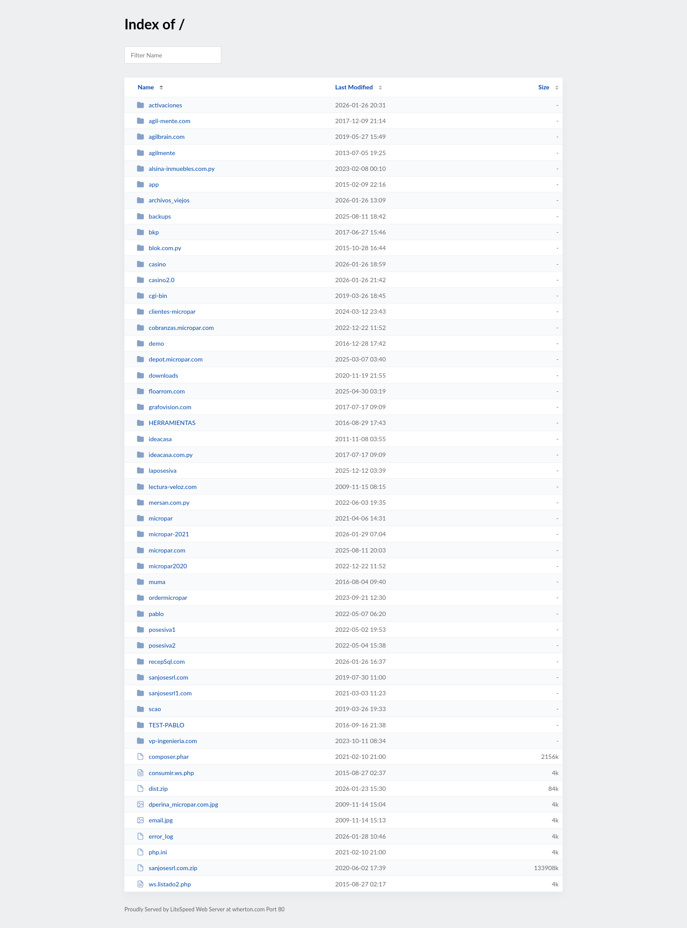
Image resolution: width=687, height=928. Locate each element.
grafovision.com (164, 407)
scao (149, 708)
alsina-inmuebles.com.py (176, 168)
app (148, 184)
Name (146, 87)
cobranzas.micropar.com (175, 327)
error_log (155, 836)
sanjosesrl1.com (164, 693)
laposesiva (157, 470)
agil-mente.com (163, 120)
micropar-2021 (163, 534)
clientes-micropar (166, 311)
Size (543, 87)
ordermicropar (162, 597)
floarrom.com (161, 391)
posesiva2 (156, 645)
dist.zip (152, 788)
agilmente (156, 152)
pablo (150, 613)
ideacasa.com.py (165, 454)
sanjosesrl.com (162, 677)
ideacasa (154, 439)
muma (151, 581)
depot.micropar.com (169, 359)
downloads (157, 375)
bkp (148, 232)
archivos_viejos (163, 200)
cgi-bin (152, 295)
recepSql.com (161, 661)
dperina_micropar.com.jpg (177, 804)
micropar (155, 518)
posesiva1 (156, 629)
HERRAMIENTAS (166, 422)
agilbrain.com (160, 136)
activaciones (159, 105)
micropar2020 (162, 566)
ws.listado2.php (164, 884)
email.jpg (155, 820)
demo (150, 343)
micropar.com (161, 550)
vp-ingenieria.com (167, 740)
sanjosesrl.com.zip (167, 867)
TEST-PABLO (160, 725)
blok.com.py (159, 247)
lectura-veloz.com (167, 486)
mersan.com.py (163, 502)
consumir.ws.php (165, 772)
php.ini (152, 852)
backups (154, 216)
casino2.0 (155, 279)
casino (151, 264)
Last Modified (354, 87)
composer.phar (163, 756)
